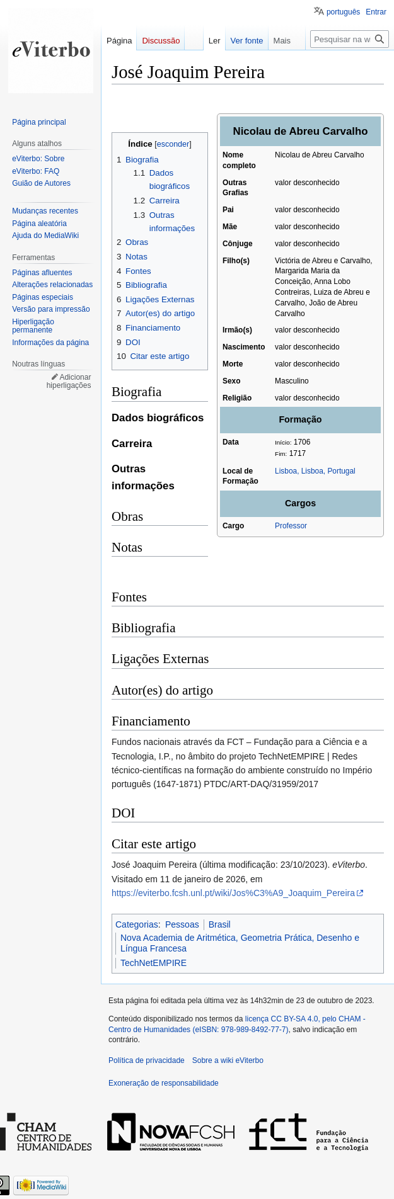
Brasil (220, 924)
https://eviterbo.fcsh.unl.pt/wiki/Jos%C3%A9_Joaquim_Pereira (233, 893)
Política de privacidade (146, 1060)
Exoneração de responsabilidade (163, 1083)
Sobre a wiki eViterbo (228, 1060)
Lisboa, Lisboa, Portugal (315, 471)
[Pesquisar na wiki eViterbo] (349, 39)
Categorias (136, 924)
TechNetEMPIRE (153, 963)
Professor (291, 525)
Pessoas (182, 924)
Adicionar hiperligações (69, 381)
